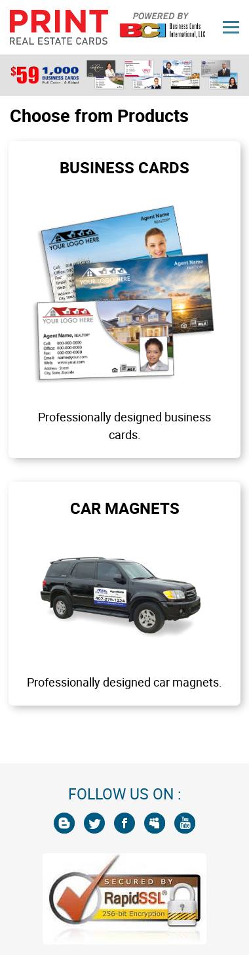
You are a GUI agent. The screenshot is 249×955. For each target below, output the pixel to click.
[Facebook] (124, 823)
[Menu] (231, 27)
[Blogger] (64, 823)
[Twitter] (94, 823)
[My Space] (154, 823)
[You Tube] (184, 823)
